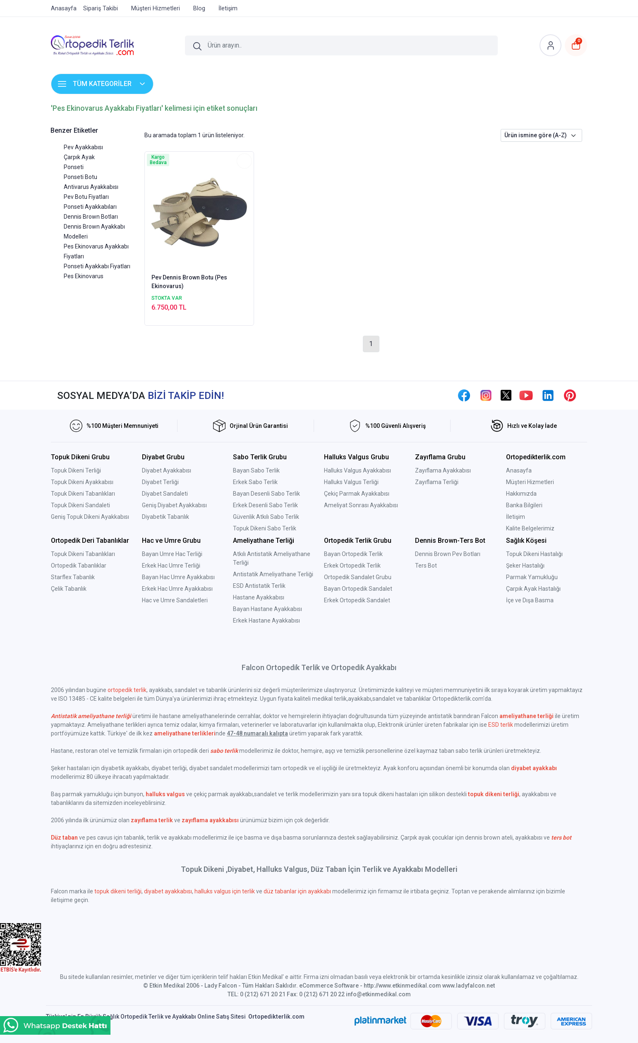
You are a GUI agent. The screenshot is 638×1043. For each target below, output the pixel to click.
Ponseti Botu (80, 177)
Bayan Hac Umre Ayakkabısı (178, 577)
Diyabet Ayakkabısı (166, 470)
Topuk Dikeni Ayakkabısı (82, 482)
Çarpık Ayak (79, 157)
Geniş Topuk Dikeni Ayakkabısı (90, 516)
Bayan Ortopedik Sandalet (358, 588)
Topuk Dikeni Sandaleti (80, 505)
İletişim (515, 516)
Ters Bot (426, 565)
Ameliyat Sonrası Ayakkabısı (361, 505)
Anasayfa (519, 470)
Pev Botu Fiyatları (86, 196)
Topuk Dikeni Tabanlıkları (83, 493)
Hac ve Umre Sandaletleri (175, 600)
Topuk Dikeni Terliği (76, 470)
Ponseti (74, 167)
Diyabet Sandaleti (165, 493)
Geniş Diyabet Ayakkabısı (174, 505)
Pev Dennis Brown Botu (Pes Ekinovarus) (189, 281)
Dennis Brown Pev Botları (447, 554)
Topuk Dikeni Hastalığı (534, 554)
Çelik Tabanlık (68, 588)
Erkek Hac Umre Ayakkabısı (177, 588)
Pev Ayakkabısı (83, 147)
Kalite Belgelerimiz (530, 528)
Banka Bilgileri (524, 505)
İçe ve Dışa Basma (530, 600)
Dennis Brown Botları (91, 216)
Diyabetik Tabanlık (165, 516)
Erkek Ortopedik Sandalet (357, 600)
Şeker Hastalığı (525, 565)
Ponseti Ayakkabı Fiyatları (97, 266)
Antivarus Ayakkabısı (91, 187)
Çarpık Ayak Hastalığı (533, 588)
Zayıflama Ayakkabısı (443, 470)
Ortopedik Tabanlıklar (78, 565)
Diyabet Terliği (160, 482)
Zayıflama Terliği (436, 482)
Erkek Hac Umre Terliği (171, 565)
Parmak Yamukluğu (532, 577)
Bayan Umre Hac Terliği (172, 554)
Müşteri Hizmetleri (530, 482)
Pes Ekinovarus (83, 276)
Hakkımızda (521, 493)
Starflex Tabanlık (73, 577)
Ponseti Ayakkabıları (90, 206)
